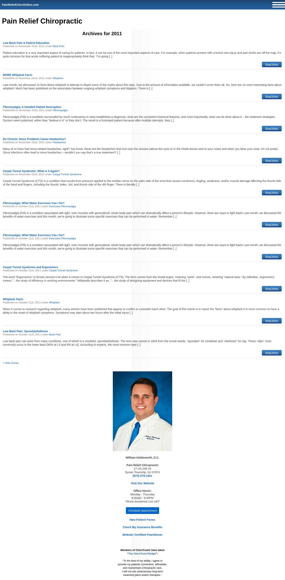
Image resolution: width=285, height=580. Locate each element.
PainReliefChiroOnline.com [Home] (20, 4)
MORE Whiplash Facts (17, 75)
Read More (271, 64)
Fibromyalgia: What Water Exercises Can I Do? (33, 203)
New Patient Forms (142, 519)
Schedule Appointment (142, 510)
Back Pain (58, 46)
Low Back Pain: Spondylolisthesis (25, 331)
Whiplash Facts (13, 299)
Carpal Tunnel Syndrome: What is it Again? (31, 171)
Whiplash (58, 78)
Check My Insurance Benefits (142, 527)
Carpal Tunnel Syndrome (67, 174)
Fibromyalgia (60, 110)
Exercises (54, 206)
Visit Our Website (142, 483)
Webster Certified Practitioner (143, 534)
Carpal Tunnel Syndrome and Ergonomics (30, 267)
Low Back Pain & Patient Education (26, 42)
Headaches (59, 142)
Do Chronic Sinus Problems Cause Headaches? (34, 139)
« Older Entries (11, 363)
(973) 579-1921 (142, 475)
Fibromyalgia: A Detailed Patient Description (32, 107)
